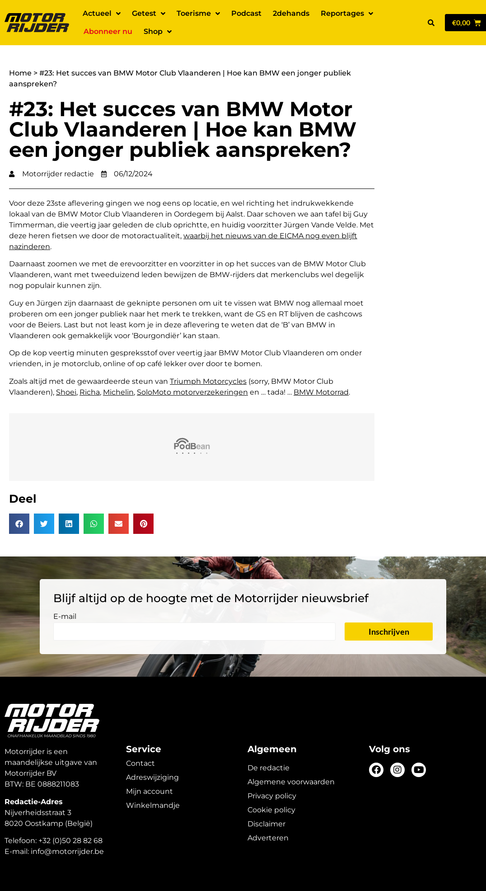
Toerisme (198, 13)
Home (20, 73)
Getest (148, 13)
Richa (89, 392)
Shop (158, 32)
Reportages (347, 13)
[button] (431, 22)
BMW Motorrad (321, 392)
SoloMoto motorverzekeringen (192, 392)
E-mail (64, 617)
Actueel (102, 13)
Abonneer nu (108, 31)
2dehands (291, 13)
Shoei (66, 392)
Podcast (246, 13)
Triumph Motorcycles (208, 381)
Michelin (118, 392)
